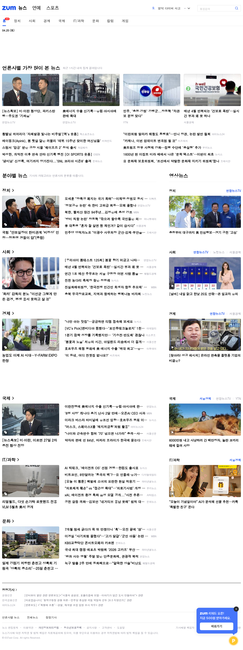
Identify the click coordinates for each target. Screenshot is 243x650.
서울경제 (189, 122)
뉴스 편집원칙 (10, 627)
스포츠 (52, 8)
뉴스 (22, 8)
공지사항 (92, 627)
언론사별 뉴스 (10, 617)
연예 (36, 8)
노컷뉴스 (218, 252)
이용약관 (28, 627)
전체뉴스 (32, 617)
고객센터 (107, 627)
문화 (95, 20)
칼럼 (110, 20)
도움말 (121, 627)
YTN (125, 122)
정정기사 (8, 589)
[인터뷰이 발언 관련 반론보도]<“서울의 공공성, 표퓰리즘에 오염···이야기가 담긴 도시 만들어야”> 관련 (83, 595)
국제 (61, 20)
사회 (32, 20)
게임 (125, 20)
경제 (47, 20)
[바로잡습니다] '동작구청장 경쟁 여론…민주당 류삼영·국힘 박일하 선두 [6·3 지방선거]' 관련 (78, 600)
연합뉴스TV (8, 122)
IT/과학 (78, 20)
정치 (17, 20)
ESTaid (8, 637)
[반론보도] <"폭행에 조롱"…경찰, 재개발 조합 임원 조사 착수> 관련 (63, 605)
